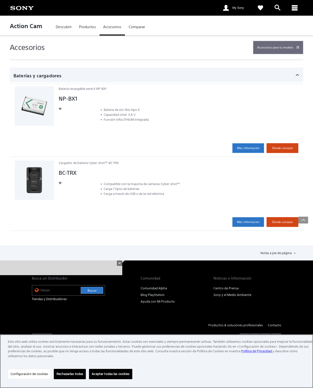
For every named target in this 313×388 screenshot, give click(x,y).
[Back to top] (303, 220)
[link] (22, 7)
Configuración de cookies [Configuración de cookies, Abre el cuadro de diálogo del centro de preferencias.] (29, 374)
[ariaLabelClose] (294, 8)
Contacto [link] (274, 325)
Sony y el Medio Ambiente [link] (232, 295)
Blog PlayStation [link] (153, 295)
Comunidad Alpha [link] (154, 288)
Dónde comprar (282, 148)
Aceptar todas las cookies (110, 374)
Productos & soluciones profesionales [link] (235, 325)
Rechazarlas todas (69, 374)
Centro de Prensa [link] (226, 288)
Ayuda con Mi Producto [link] (158, 301)
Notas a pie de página (276, 253)
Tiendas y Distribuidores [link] (49, 299)
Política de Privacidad (257, 351)
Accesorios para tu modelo (275, 47)
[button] (60, 108)
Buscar (92, 290)
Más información (248, 148)
